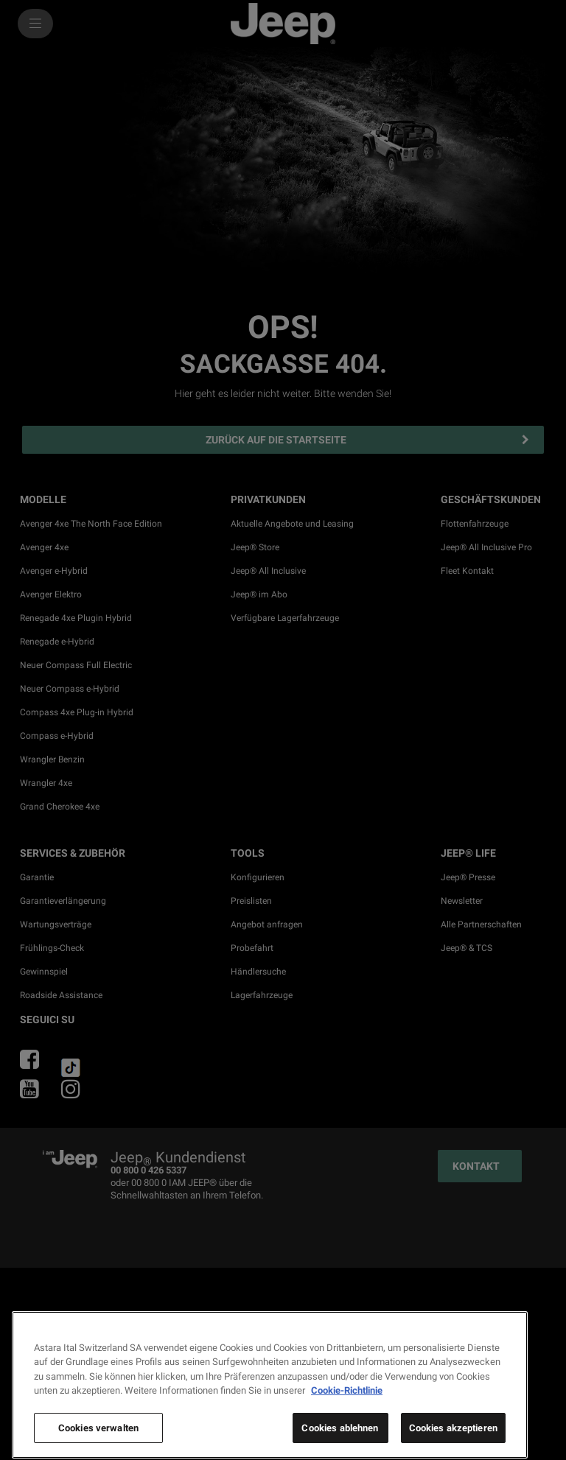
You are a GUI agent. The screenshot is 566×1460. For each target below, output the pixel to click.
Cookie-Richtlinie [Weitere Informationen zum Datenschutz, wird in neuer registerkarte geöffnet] (346, 1422)
